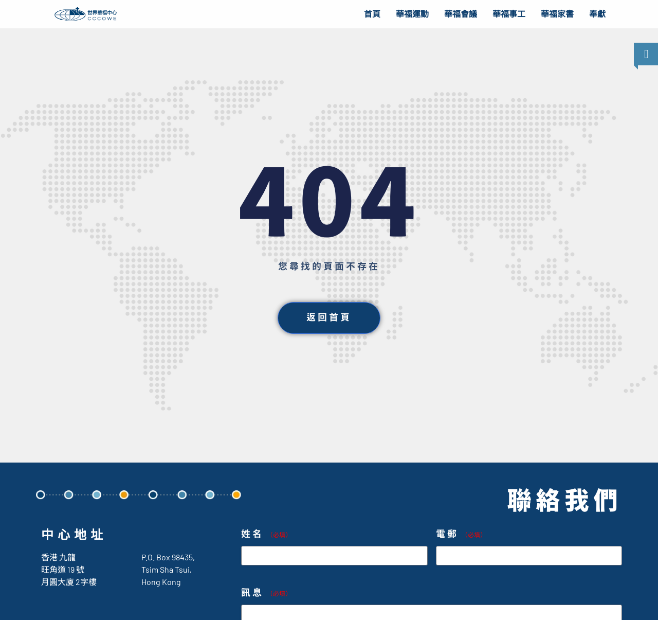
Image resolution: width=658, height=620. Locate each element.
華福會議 (460, 14)
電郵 (461, 534)
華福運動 (412, 14)
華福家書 (557, 14)
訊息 (266, 593)
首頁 (372, 14)
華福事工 (508, 14)
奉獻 (597, 14)
